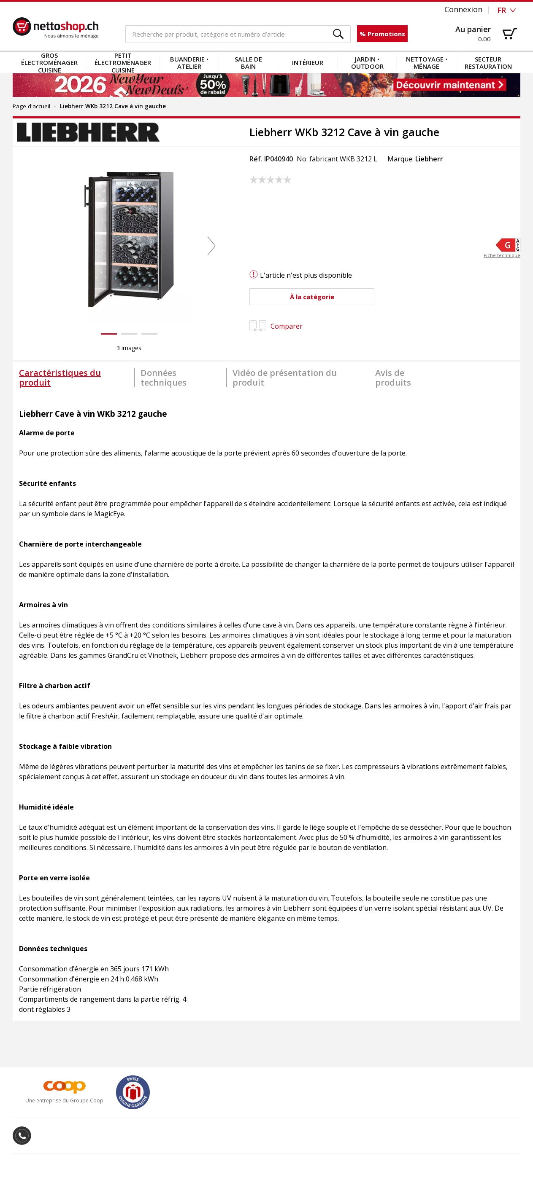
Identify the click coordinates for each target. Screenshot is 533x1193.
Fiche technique (502, 255)
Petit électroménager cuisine (123, 62)
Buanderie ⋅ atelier (189, 62)
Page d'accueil (31, 106)
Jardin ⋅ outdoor (367, 62)
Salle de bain (248, 62)
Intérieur (307, 62)
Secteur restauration (488, 62)
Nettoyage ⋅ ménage (426, 62)
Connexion (463, 9)
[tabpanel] (266, 707)
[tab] (73, 378)
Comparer (276, 326)
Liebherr (429, 159)
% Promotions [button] (382, 33)
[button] (338, 34)
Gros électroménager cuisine (49, 62)
